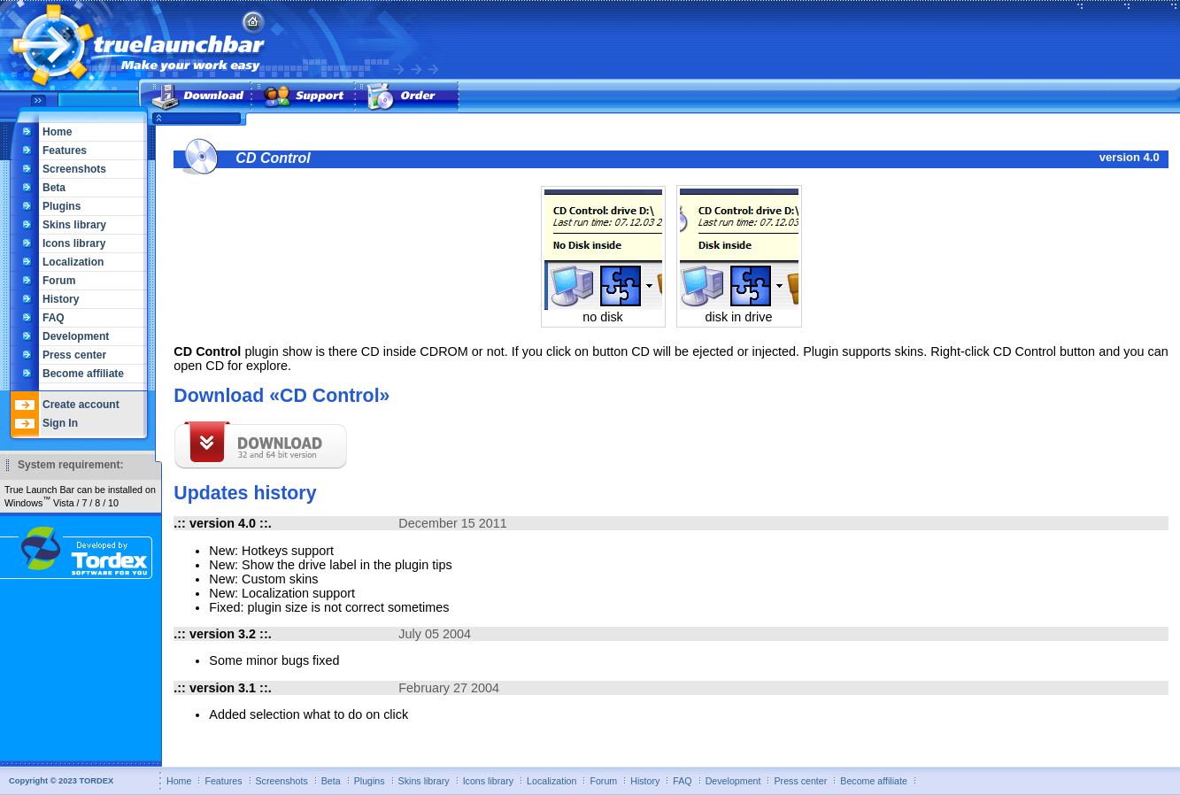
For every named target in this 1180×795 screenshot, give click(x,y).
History (60, 299)
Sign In (60, 423)
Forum (58, 280)
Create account (81, 404)
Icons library (73, 243)
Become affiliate (83, 373)
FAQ (53, 318)
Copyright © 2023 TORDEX (61, 780)
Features (64, 150)
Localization (73, 262)
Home (57, 132)
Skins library (74, 225)
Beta (54, 187)
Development (75, 336)
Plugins (61, 206)
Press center (74, 355)
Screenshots (74, 169)
